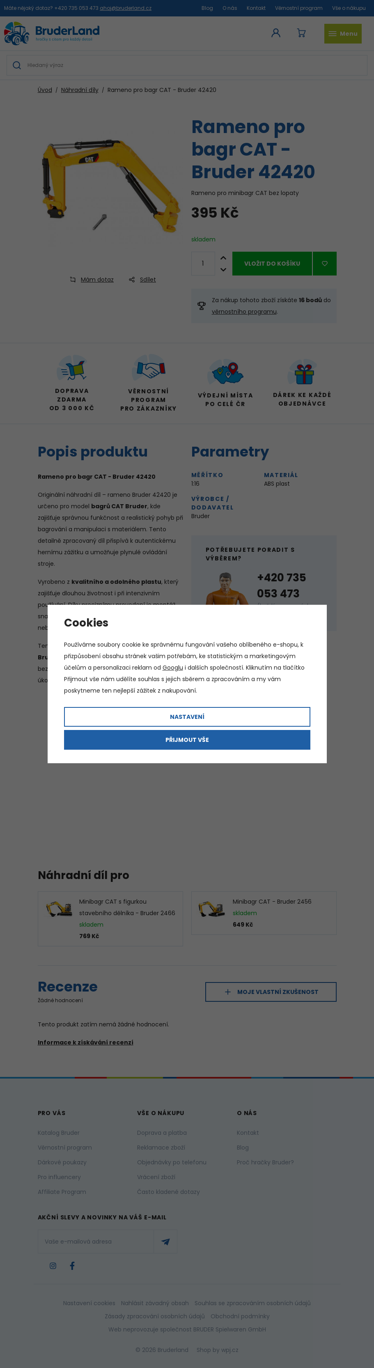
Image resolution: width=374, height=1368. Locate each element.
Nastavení (187, 717)
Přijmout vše (187, 740)
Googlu (173, 667)
